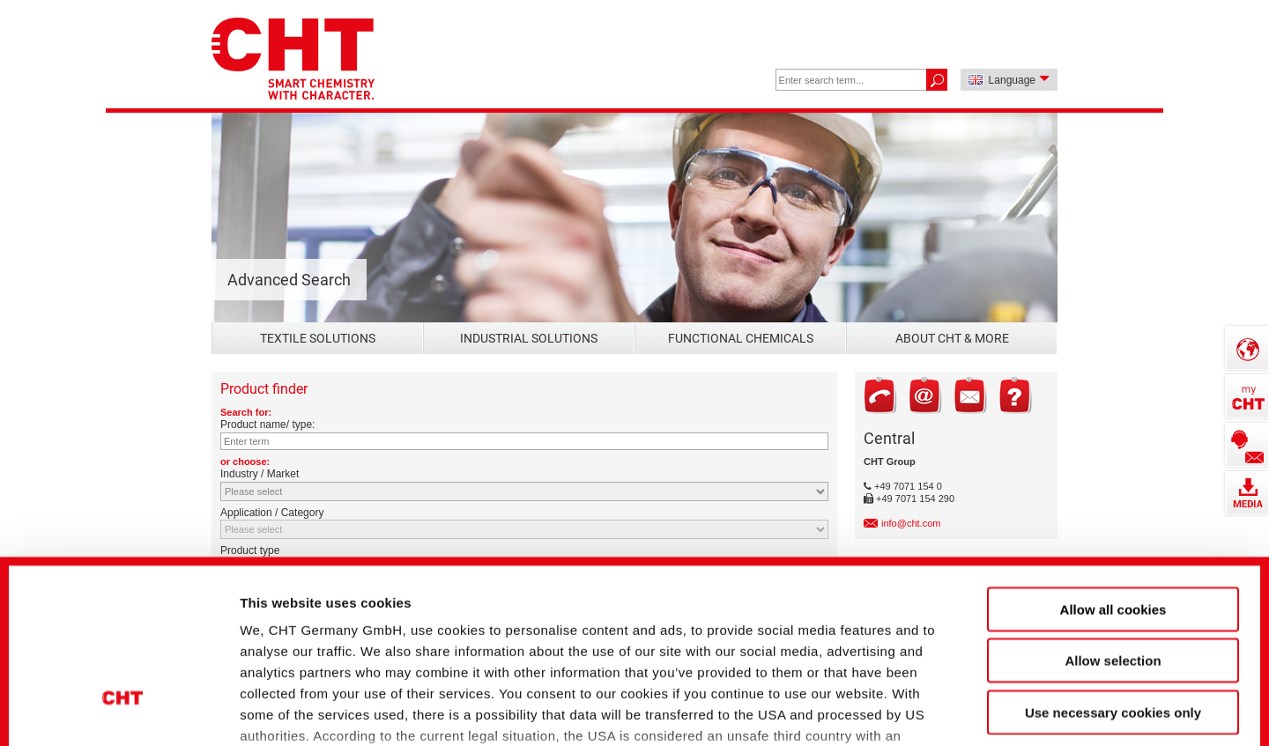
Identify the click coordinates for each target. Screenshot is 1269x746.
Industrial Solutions (528, 338)
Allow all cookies (1113, 465)
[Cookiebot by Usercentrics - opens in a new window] (123, 703)
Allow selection (1113, 516)
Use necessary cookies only (1113, 568)
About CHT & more (952, 338)
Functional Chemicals (740, 338)
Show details (934, 702)
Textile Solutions (317, 338)
